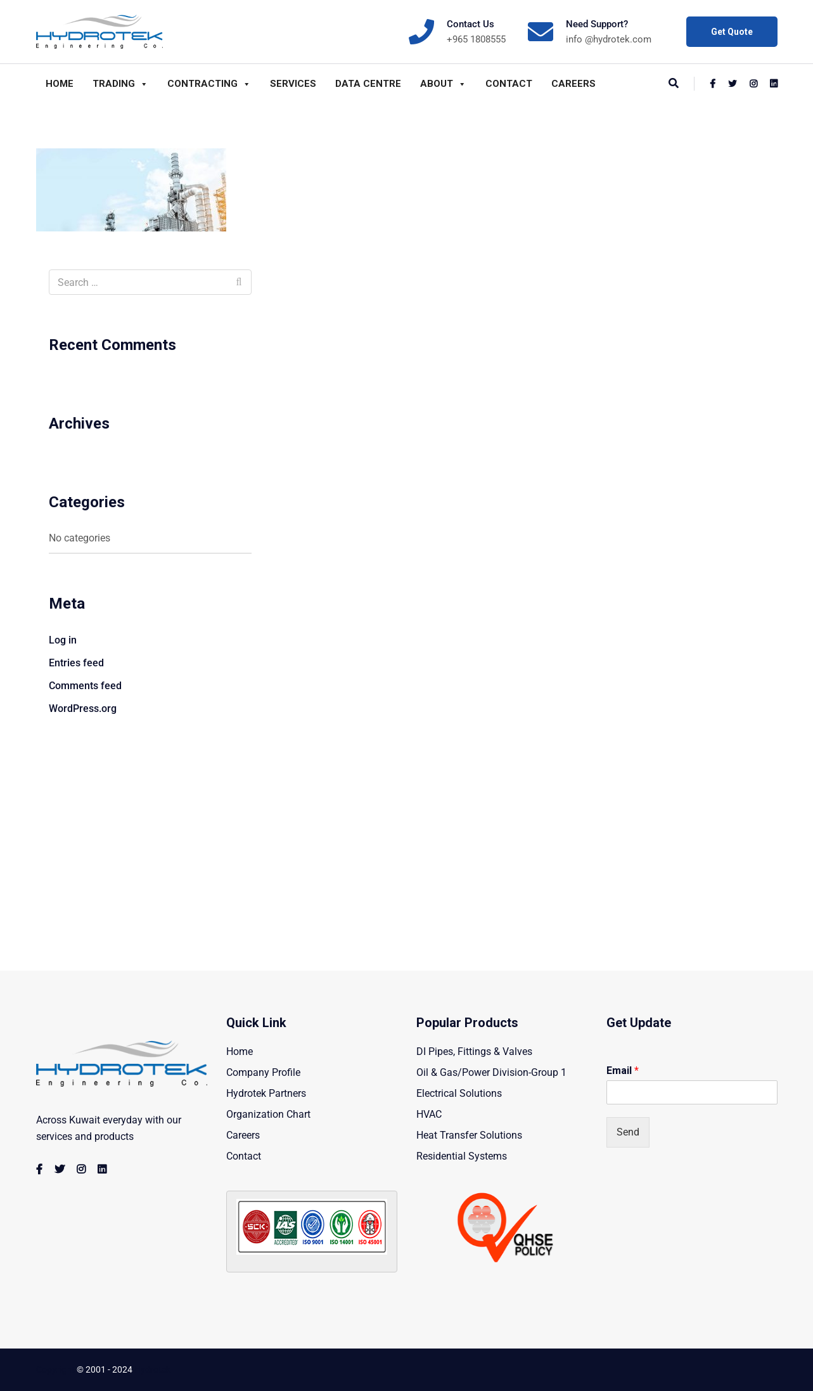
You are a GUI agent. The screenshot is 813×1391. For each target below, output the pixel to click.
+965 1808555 (476, 39)
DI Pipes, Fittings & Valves (474, 1051)
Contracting (209, 83)
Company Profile (263, 1072)
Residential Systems (461, 1156)
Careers (573, 83)
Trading (120, 83)
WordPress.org (83, 708)
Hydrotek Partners (266, 1093)
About (443, 83)
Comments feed (85, 686)
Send (628, 1132)
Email (622, 1070)
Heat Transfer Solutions (469, 1135)
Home (60, 83)
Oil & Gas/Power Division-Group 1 (491, 1072)
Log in (63, 640)
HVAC (429, 1114)
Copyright (55, 1369)
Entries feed (76, 663)
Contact (508, 83)
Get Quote (732, 32)
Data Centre (368, 83)
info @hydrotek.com (608, 39)
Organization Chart (268, 1114)
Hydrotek (152, 1369)
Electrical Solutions (459, 1093)
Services (293, 83)
